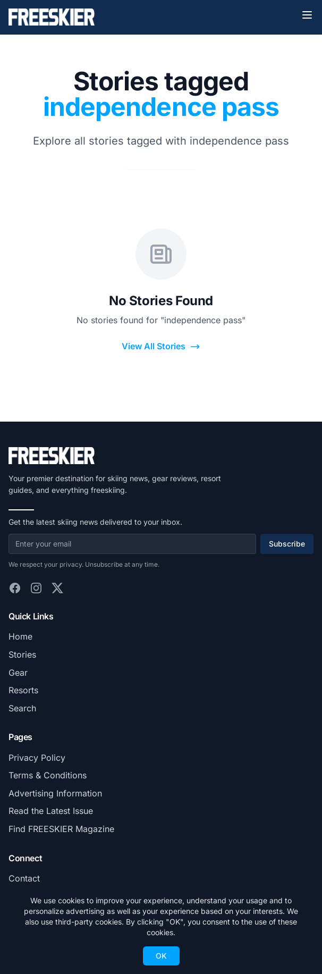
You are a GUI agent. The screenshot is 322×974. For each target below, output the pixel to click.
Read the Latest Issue (51, 810)
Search (22, 708)
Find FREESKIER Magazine (61, 829)
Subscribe (287, 543)
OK (161, 955)
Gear (18, 672)
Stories (22, 654)
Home (20, 636)
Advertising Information (55, 793)
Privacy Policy (37, 757)
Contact (24, 878)
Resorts (23, 690)
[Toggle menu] (307, 15)
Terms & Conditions (48, 775)
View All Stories (161, 346)
